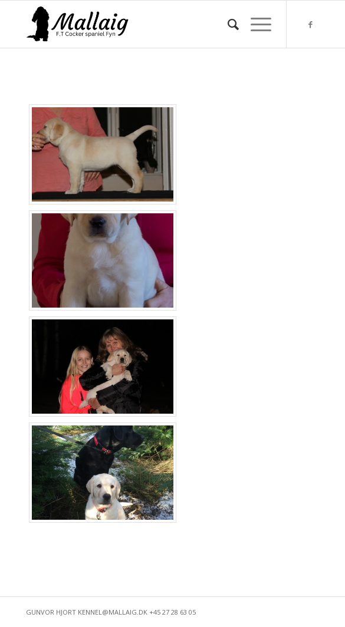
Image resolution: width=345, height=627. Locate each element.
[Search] (227, 24)
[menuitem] (227, 24)
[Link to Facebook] (310, 24)
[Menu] (255, 24)
